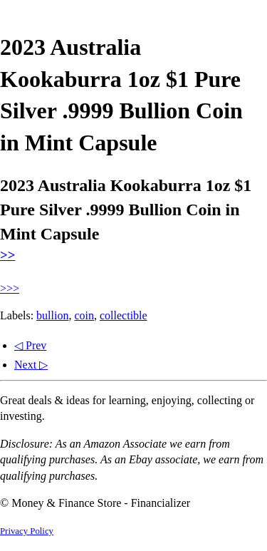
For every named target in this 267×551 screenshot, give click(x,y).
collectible (123, 315)
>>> (9, 288)
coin (84, 315)
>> (7, 254)
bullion (52, 315)
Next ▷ (31, 365)
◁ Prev (30, 345)
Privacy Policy (26, 531)
